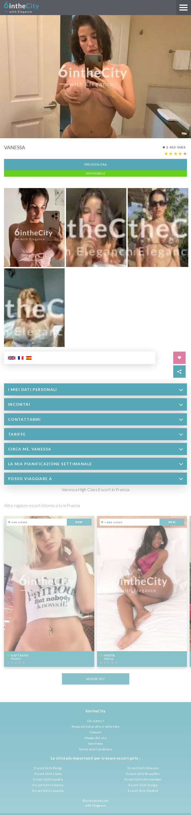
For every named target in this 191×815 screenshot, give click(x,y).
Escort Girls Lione (48, 774)
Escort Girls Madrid (143, 791)
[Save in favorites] (179, 357)
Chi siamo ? (95, 721)
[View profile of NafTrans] (49, 590)
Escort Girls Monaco (143, 768)
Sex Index (95, 743)
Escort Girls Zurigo (143, 785)
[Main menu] (183, 7)
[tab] (95, 389)
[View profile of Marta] (142, 590)
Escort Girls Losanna (48, 791)
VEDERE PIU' (95, 678)
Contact (95, 732)
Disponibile (96, 173)
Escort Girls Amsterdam (143, 779)
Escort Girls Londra (48, 779)
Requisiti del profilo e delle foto (95, 726)
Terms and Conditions (95, 749)
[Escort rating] (175, 153)
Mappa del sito (95, 738)
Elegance (99, 805)
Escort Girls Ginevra (48, 785)
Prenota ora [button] (95, 164)
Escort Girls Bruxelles (143, 774)
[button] (95, 389)
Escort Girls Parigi (48, 768)
